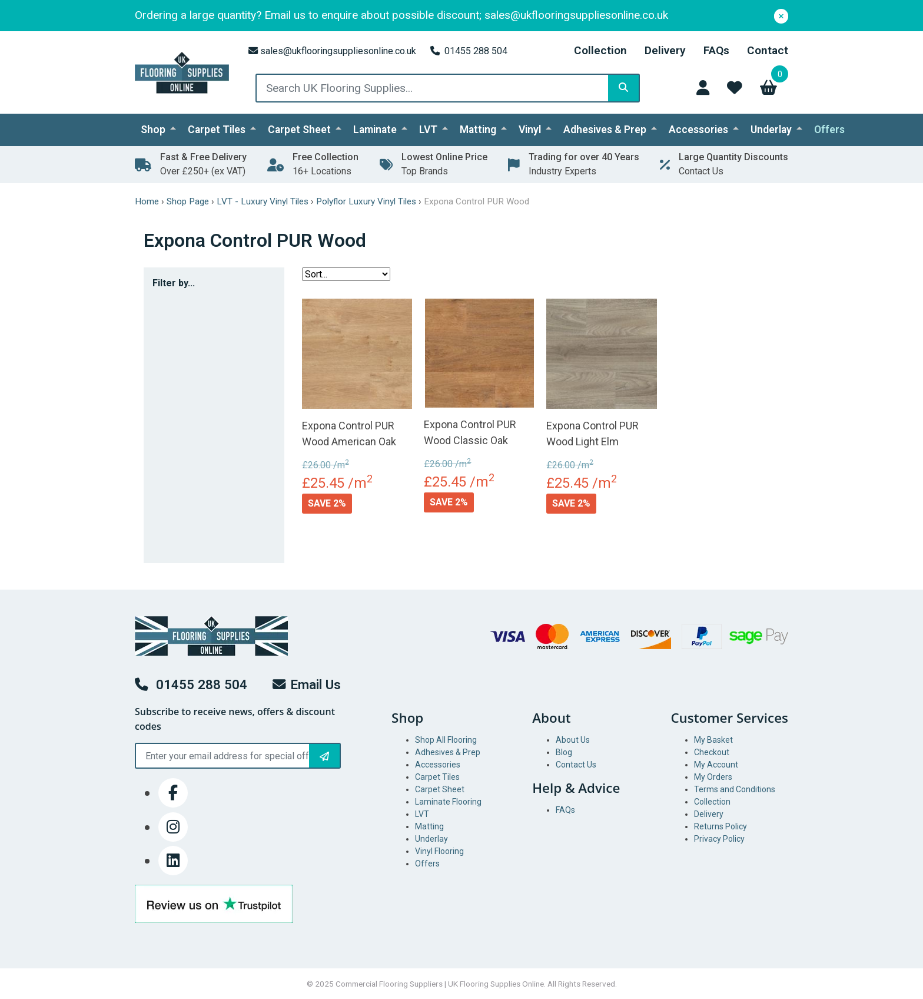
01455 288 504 (468, 51)
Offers (829, 129)
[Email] (238, 756)
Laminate (375, 129)
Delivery (665, 50)
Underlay (771, 129)
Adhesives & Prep (604, 129)
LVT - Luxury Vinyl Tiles (262, 201)
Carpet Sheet (299, 129)
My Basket (713, 740)
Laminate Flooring (448, 801)
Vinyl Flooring (439, 851)
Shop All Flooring (446, 740)
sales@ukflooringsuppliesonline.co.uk (332, 51)
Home (147, 201)
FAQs (716, 50)
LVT (428, 129)
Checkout (711, 752)
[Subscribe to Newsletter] (324, 756)
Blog (564, 752)
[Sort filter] (346, 274)
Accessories (698, 129)
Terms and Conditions (734, 789)
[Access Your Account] (702, 88)
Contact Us (576, 764)
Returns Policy (720, 826)
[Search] (623, 88)
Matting (478, 129)
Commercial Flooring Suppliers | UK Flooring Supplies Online (440, 983)
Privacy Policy (719, 838)
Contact (767, 50)
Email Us (307, 684)
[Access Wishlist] (734, 88)
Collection (600, 50)
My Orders (713, 777)
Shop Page (188, 201)
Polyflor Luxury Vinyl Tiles (366, 201)
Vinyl (530, 129)
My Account (716, 764)
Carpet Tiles (216, 129)
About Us (573, 740)
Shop (153, 129)
